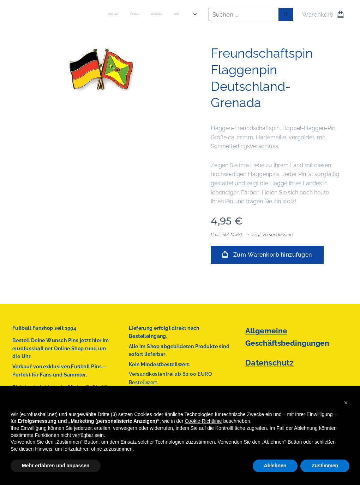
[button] (346, 402)
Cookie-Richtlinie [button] (203, 421)
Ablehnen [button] (275, 465)
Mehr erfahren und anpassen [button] (55, 465)
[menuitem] (124, 14)
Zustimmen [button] (325, 465)
